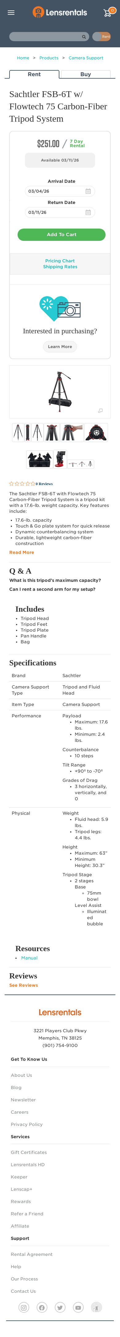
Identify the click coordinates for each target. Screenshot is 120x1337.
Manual (29, 957)
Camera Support (86, 58)
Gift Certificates (29, 1152)
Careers (19, 1112)
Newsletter (23, 1099)
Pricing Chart (60, 260)
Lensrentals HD (28, 1164)
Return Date (61, 202)
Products (48, 58)
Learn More (60, 346)
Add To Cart (62, 234)
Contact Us (23, 1291)
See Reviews (23, 985)
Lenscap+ (21, 1189)
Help (16, 1266)
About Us (21, 1075)
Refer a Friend (27, 1213)
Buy (85, 74)
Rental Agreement (32, 1254)
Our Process (24, 1278)
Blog (16, 1087)
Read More (21, 552)
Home (23, 58)
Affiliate (20, 1226)
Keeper (19, 1176)
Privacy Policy (27, 1124)
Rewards (21, 1201)
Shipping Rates (60, 266)
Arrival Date (61, 181)
